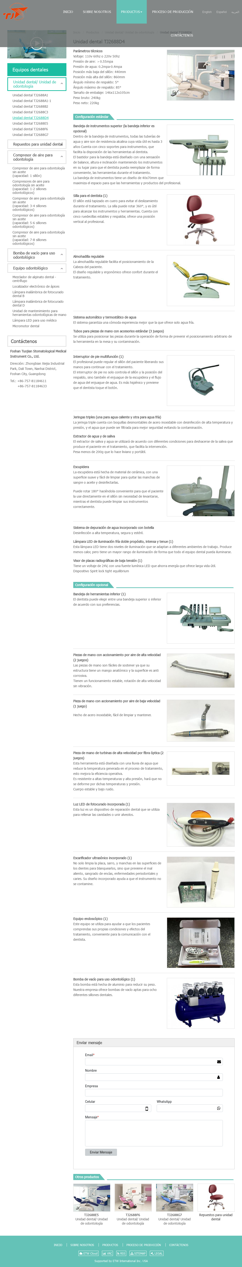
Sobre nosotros (97, 12)
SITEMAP (138, 1253)
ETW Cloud (88, 1253)
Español (221, 12)
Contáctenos (182, 35)
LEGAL (157, 1253)
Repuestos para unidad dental (216, 1217)
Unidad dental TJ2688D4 (31, 118)
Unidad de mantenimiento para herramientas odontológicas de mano (39, 313)
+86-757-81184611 (32, 381)
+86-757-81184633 (32, 386)
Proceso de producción (172, 12)
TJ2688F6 (133, 1219)
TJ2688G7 (174, 1219)
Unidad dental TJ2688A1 (30, 95)
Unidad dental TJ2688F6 (30, 129)
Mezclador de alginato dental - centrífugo (34, 279)
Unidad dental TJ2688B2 (30, 106)
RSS (121, 1253)
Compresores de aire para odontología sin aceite (39, 187)
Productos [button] (131, 12)
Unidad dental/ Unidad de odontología (34, 84)
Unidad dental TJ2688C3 (30, 112)
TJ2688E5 (91, 1219)
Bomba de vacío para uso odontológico (34, 255)
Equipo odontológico (30, 268)
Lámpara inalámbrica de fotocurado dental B (38, 294)
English (207, 12)
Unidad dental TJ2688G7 (30, 135)
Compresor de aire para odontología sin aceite (39, 172)
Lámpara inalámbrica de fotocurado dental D (38, 303)
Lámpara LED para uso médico (35, 320)
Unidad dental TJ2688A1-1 (32, 101)
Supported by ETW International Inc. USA (121, 1261)
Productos (110, 1245)
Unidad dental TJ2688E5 (30, 123)
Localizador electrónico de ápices (36, 286)
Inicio (68, 12)
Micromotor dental (26, 326)
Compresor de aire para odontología (32, 157)
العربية (235, 12)
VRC (107, 1253)
